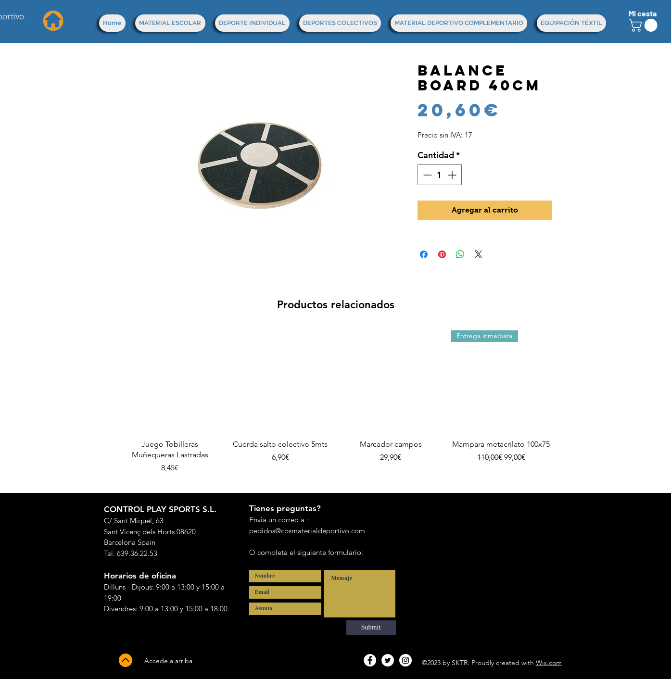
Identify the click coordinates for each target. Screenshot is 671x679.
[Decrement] (426, 175)
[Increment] (452, 175)
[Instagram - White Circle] (405, 660)
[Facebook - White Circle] (370, 660)
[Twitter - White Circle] (387, 660)
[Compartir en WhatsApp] (460, 254)
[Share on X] (478, 254)
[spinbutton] (439, 175)
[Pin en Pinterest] (442, 254)
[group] (335, 407)
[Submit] (371, 627)
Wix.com (549, 662)
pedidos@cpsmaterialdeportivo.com (307, 530)
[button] (644, 25)
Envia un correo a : (278, 519)
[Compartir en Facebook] (424, 254)
